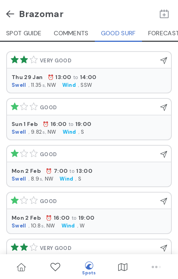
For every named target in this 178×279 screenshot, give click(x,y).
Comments (71, 33)
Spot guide (23, 33)
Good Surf (118, 33)
